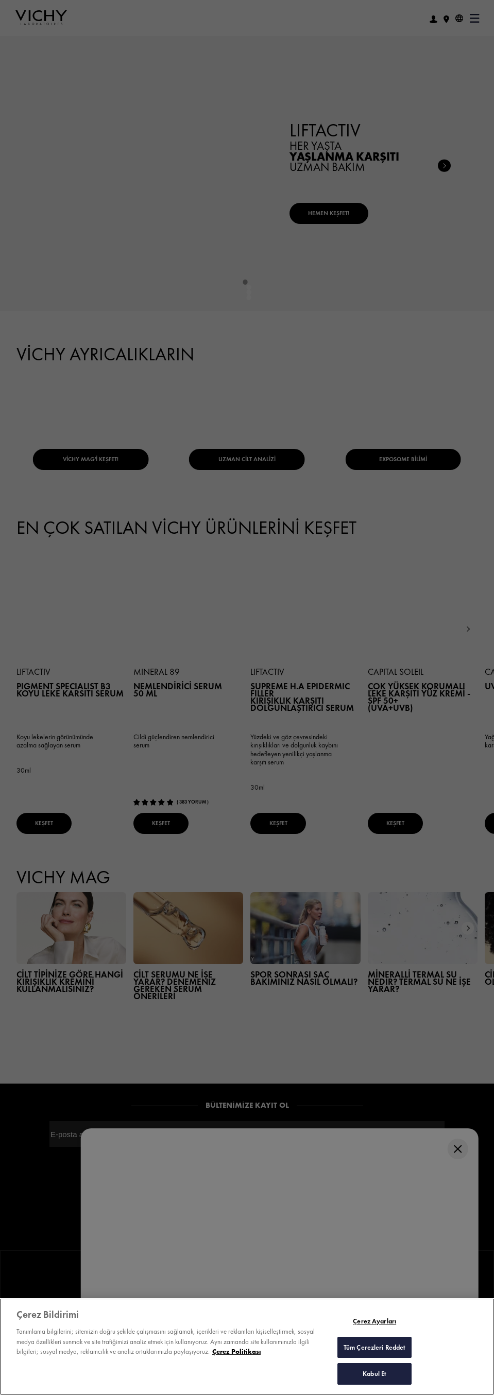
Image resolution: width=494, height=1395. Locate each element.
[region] (247, 1346)
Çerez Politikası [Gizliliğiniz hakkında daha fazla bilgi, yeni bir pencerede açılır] (236, 1351)
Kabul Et (374, 1373)
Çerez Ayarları (374, 1321)
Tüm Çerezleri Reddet (375, 1347)
